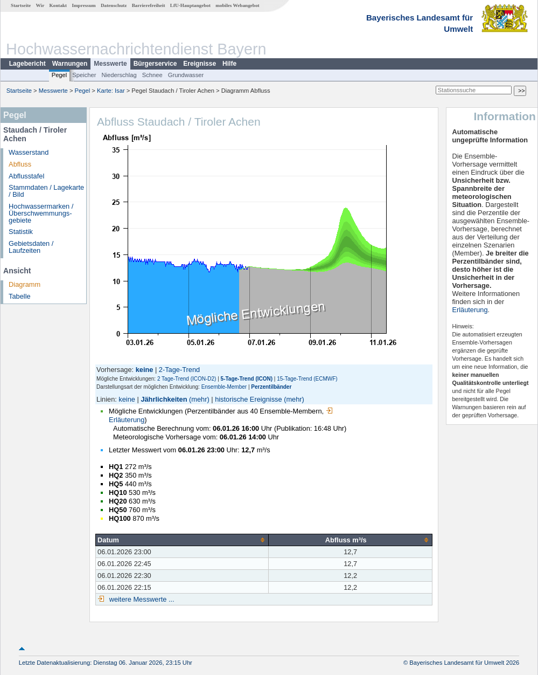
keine (126, 399)
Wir (40, 5)
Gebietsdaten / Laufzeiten (31, 246)
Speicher (84, 75)
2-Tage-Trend (179, 370)
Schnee (152, 75)
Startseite (21, 5)
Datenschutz (114, 5)
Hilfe (229, 63)
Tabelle (20, 296)
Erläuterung (469, 310)
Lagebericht (27, 63)
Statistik (21, 232)
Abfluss (20, 164)
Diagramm (24, 284)
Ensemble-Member (224, 387)
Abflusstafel (26, 176)
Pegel (59, 75)
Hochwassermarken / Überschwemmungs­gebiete (41, 213)
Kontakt (58, 5)
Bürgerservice (155, 63)
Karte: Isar (111, 90)
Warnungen (70, 63)
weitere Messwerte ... (140, 599)
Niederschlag (118, 75)
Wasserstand (28, 152)
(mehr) (199, 399)
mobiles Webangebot (237, 5)
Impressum (83, 5)
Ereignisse (199, 63)
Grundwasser (186, 75)
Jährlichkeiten (164, 399)
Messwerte (110, 63)
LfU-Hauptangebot (190, 5)
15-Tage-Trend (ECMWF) (307, 379)
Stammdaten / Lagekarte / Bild (46, 190)
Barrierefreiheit (148, 5)
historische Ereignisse (248, 399)
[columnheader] (182, 540)
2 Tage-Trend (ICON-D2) (186, 379)
